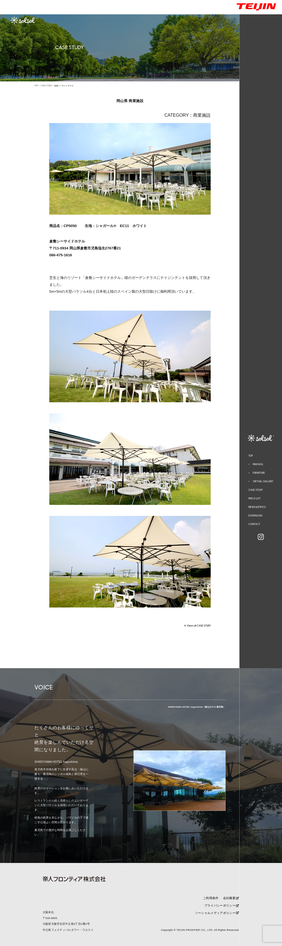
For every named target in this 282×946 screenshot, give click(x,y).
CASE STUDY (255, 490)
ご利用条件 (211, 898)
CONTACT (254, 524)
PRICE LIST (254, 498)
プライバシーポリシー (221, 905)
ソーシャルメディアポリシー (217, 913)
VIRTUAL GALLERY (263, 481)
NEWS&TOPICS (257, 507)
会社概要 (231, 898)
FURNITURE (259, 472)
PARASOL (258, 464)
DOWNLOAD (255, 515)
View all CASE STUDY (199, 626)
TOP (250, 455)
